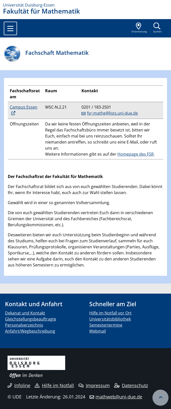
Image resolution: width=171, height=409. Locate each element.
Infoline (19, 385)
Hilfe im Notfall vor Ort (110, 313)
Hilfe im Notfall (54, 385)
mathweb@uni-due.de (119, 397)
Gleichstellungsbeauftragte (30, 319)
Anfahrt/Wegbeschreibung (30, 331)
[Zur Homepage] (85, 5)
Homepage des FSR (135, 154)
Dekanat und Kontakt (25, 313)
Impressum (94, 385)
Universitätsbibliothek (110, 319)
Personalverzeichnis (24, 325)
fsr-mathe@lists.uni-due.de (112, 113)
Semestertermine (105, 325)
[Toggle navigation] (10, 28)
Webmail (97, 331)
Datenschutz (131, 385)
